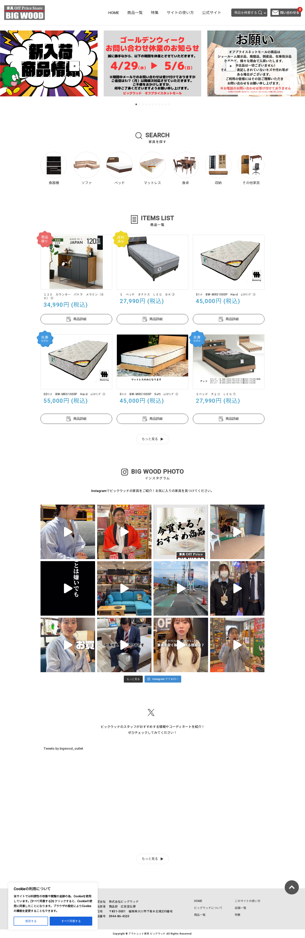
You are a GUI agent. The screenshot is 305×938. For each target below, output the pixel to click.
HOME (113, 12)
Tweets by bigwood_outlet (63, 748)
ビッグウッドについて (208, 908)
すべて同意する (71, 921)
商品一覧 (135, 12)
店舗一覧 (240, 908)
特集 (155, 12)
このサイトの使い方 (247, 901)
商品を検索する (248, 13)
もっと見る (150, 439)
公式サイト (211, 12)
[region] (53, 906)
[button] (74, 66)
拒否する (31, 921)
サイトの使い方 (180, 12)
